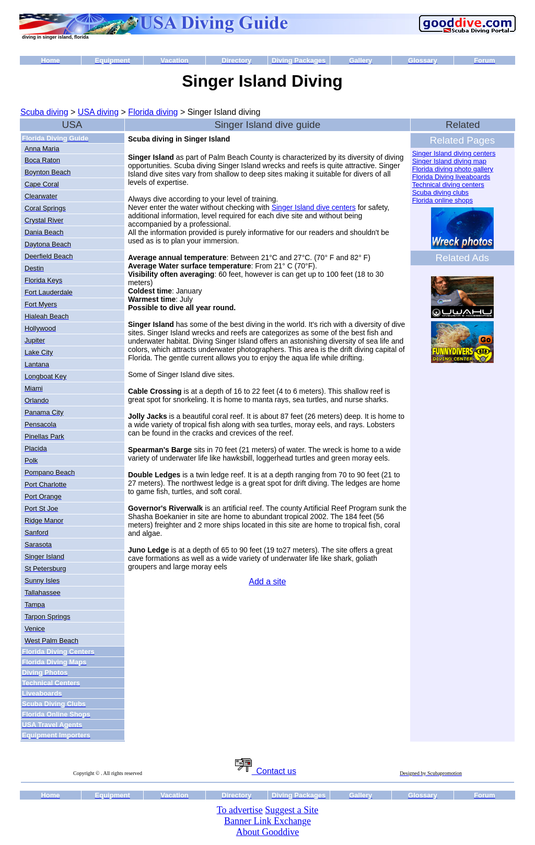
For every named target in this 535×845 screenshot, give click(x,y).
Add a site (267, 581)
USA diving (98, 112)
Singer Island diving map (449, 161)
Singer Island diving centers (454, 153)
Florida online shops (442, 200)
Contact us (265, 771)
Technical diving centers (448, 185)
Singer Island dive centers (314, 207)
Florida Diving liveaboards (451, 177)
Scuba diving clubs (440, 192)
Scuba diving (44, 112)
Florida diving (153, 112)
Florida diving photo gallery (452, 169)
